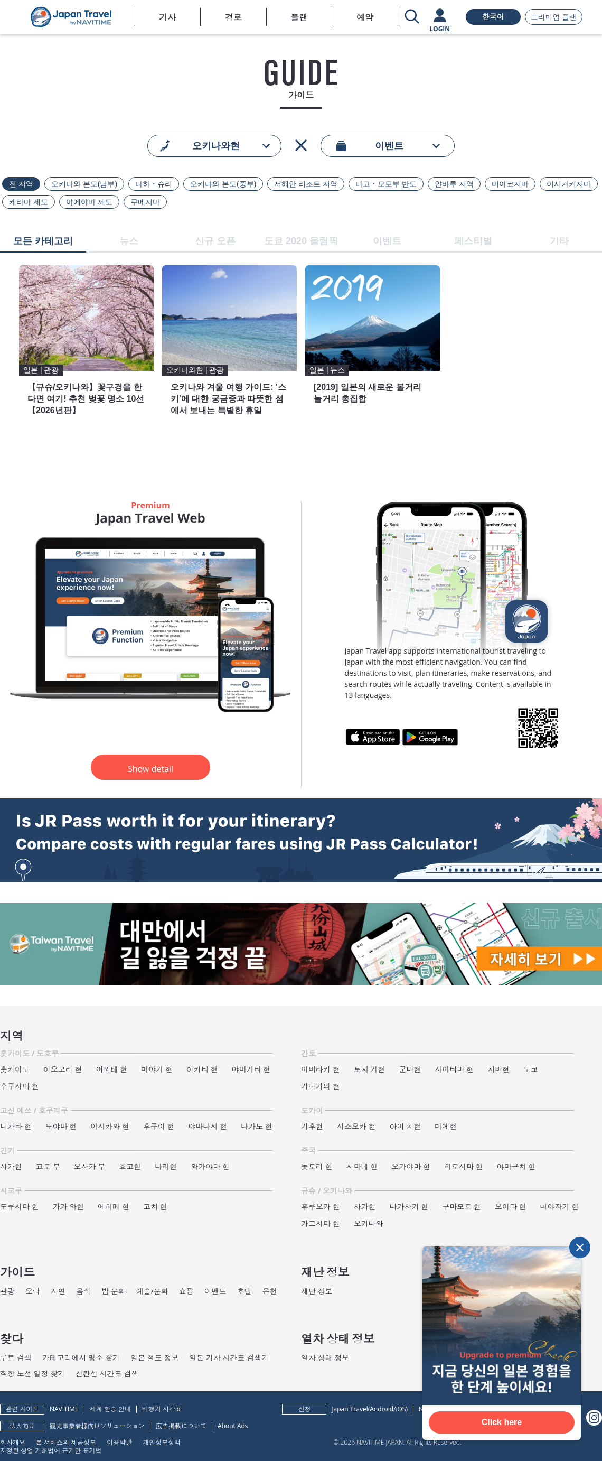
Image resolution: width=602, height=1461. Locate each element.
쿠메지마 (145, 202)
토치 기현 (369, 1069)
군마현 (410, 1069)
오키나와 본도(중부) (223, 184)
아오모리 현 (62, 1069)
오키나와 (368, 1223)
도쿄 (530, 1069)
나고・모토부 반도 (386, 184)
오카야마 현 (410, 1166)
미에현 (446, 1126)
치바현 (498, 1069)
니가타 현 (16, 1126)
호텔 (244, 1291)
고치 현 (155, 1207)
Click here (502, 1422)
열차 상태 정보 (325, 1358)
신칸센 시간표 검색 (107, 1374)
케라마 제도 (28, 202)
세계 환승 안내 (110, 1408)
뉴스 (128, 241)
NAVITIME (64, 1408)
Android (381, 1408)
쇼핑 (186, 1291)
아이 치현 (405, 1126)
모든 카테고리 (43, 241)
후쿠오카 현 (320, 1207)
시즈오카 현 (356, 1126)
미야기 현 (157, 1069)
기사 (167, 17)
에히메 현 (113, 1207)
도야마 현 (61, 1126)
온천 (269, 1291)
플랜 (298, 17)
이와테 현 (112, 1069)
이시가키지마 (569, 184)
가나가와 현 (320, 1086)
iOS (401, 1408)
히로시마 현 (463, 1166)
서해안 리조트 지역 (305, 184)
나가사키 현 (409, 1207)
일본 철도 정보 (154, 1358)
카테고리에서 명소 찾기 (81, 1358)
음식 (83, 1291)
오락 (32, 1291)
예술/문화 (152, 1291)
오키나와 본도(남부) (84, 184)
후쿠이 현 (159, 1126)
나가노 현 (256, 1126)
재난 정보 (317, 1291)
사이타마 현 (454, 1069)
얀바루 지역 (454, 184)
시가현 (11, 1166)
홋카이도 (15, 1069)
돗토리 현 (317, 1166)
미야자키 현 (559, 1207)
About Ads (233, 1425)
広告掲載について (181, 1425)
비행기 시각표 (162, 1408)
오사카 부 (90, 1166)
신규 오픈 (215, 241)
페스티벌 (473, 241)
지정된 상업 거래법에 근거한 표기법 (50, 1450)
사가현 (365, 1207)
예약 (364, 17)
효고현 (130, 1166)
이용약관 (119, 1442)
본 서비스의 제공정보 (66, 1442)
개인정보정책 (162, 1442)
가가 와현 (68, 1207)
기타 (559, 241)
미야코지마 (510, 184)
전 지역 (21, 184)
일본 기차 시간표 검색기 (229, 1358)
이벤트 (387, 241)
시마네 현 (362, 1166)
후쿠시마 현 (19, 1086)
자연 (58, 1291)
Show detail (150, 769)
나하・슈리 (153, 184)
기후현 (312, 1126)
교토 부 (48, 1166)
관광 (7, 1291)
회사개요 (12, 1442)
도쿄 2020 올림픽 (301, 241)
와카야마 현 (210, 1166)
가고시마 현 (320, 1223)
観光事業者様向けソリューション (97, 1425)
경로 (233, 17)
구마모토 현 (461, 1207)
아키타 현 (202, 1069)
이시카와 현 (109, 1126)
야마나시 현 (208, 1126)
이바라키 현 (320, 1069)
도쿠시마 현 (19, 1207)
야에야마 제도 (89, 202)
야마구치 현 (516, 1166)
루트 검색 (16, 1358)
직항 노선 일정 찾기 (32, 1374)
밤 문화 (113, 1291)
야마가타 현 (251, 1069)
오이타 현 (510, 1207)
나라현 (166, 1166)
